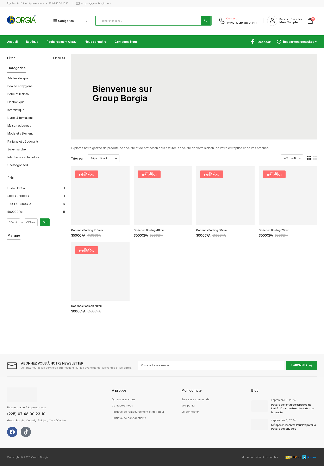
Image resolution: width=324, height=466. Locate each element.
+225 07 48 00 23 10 (241, 23)
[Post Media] (259, 406)
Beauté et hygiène (20, 86)
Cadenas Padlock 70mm (86, 305)
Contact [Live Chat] (231, 18)
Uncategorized (17, 165)
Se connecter (190, 411)
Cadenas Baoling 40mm (149, 230)
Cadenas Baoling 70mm (274, 230)
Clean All (59, 58)
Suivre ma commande (195, 399)
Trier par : (78, 158)
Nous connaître (95, 41)
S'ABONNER (299, 365)
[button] (309, 158)
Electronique (16, 102)
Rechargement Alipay (61, 41)
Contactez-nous (122, 405)
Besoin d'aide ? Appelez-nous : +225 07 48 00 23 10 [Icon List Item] (37, 3)
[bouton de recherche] (206, 20)
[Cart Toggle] (310, 21)
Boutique (32, 41)
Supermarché (16, 149)
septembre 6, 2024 (283, 400)
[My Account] (284, 21)
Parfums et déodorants (23, 141)
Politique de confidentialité (129, 418)
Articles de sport (18, 78)
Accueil (12, 41)
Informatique (15, 110)
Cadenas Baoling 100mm (87, 230)
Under (16, 188)
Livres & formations (20, 117)
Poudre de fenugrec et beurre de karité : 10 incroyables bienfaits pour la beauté (293, 408)
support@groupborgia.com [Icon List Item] (93, 3)
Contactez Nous (126, 41)
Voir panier (188, 405)
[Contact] (222, 21)
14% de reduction (149, 174)
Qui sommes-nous (123, 399)
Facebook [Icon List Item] (260, 41)
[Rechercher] (153, 20)
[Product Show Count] (292, 158)
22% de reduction (86, 174)
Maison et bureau (19, 125)
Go (44, 222)
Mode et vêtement (20, 133)
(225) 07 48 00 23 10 (26, 414)
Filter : (11, 58)
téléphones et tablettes (23, 157)
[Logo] (21, 20)
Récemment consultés (295, 41)
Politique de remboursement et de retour (138, 411)
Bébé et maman (18, 94)
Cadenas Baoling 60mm (211, 230)
